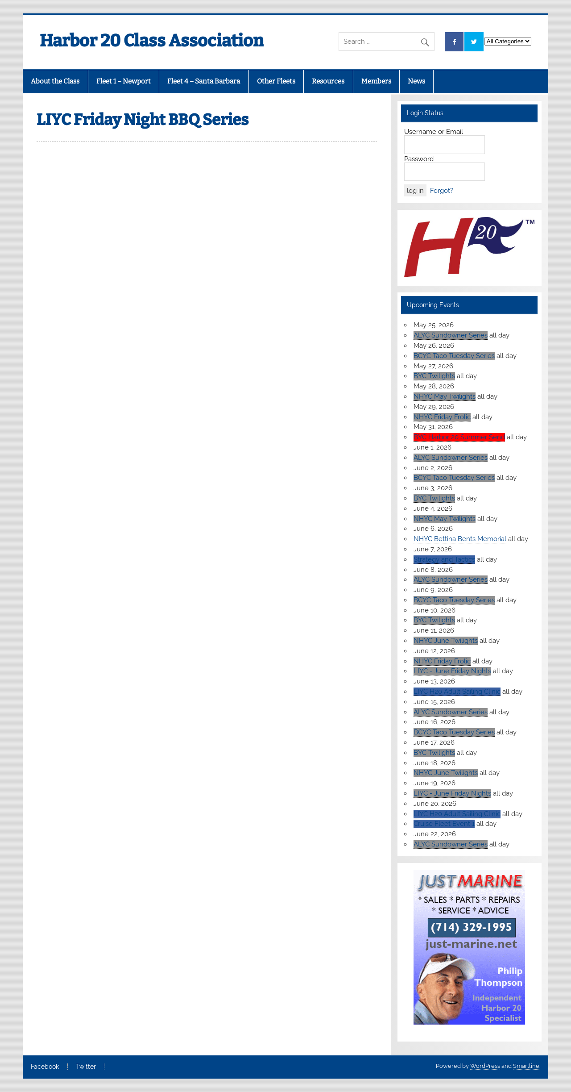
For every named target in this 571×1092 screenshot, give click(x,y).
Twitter (86, 1067)
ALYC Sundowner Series (451, 335)
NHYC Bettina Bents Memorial (460, 539)
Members (376, 81)
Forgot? (441, 191)
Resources (328, 81)
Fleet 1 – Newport (123, 81)
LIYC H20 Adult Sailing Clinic (457, 692)
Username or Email (433, 132)
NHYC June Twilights (446, 641)
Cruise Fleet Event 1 (444, 824)
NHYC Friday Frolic (442, 417)
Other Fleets (276, 81)
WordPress (485, 1066)
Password (419, 159)
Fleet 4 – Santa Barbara (203, 81)
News (416, 81)
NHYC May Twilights (445, 396)
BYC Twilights (434, 376)
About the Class (55, 81)
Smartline (526, 1066)
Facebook (45, 1067)
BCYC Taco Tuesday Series (454, 356)
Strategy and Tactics (444, 559)
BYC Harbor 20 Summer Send (459, 437)
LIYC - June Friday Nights (452, 671)
